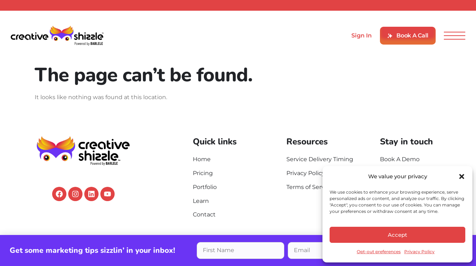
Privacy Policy (419, 251)
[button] (461, 176)
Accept (397, 234)
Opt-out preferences (379, 251)
